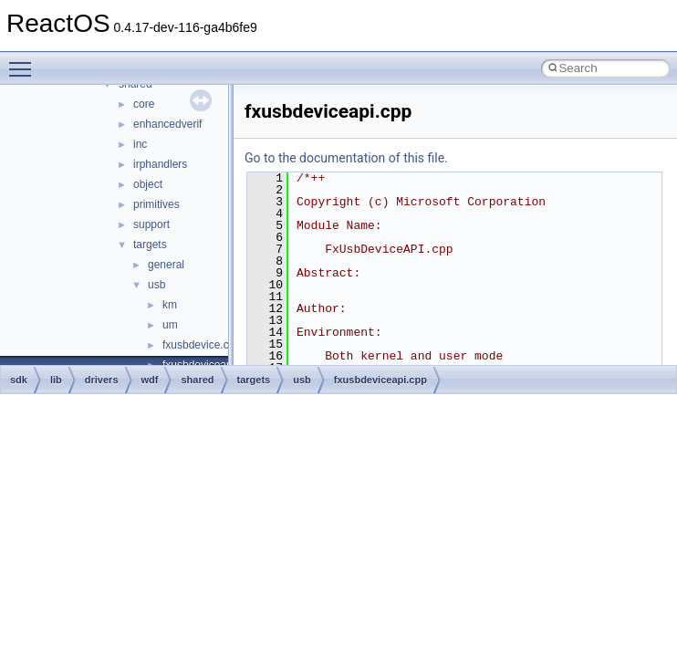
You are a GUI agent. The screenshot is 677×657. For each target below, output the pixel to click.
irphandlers (160, 164)
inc (140, 144)
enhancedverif (167, 124)
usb (156, 284)
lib (56, 379)
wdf (150, 379)
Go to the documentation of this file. (346, 158)
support (151, 224)
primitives (156, 204)
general (166, 264)
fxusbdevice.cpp (201, 345)
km (169, 304)
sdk (18, 379)
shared (197, 379)
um (170, 324)
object (147, 184)
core (143, 104)
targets (150, 244)
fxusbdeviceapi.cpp (380, 379)
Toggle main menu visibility (24, 61)
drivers (102, 379)
